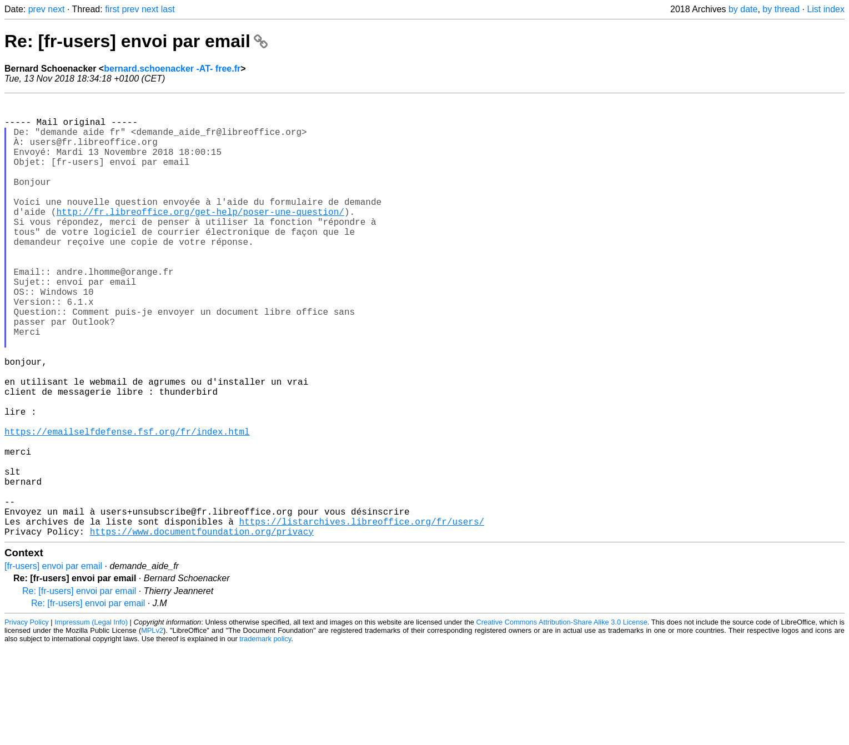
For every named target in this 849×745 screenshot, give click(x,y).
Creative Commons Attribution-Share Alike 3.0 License (561, 720)
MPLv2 (152, 728)
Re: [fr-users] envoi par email (136, 41)
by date (743, 9)
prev (37, 9)
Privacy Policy (26, 720)
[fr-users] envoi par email (53, 663)
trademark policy (265, 736)
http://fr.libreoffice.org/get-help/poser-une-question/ (200, 238)
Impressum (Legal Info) (91, 720)
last (168, 9)
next (56, 9)
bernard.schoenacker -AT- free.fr (172, 68)
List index (826, 9)
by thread (781, 9)
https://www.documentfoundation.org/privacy (202, 629)
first (112, 9)
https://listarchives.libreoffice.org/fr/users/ (361, 617)
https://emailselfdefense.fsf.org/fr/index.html (127, 507)
